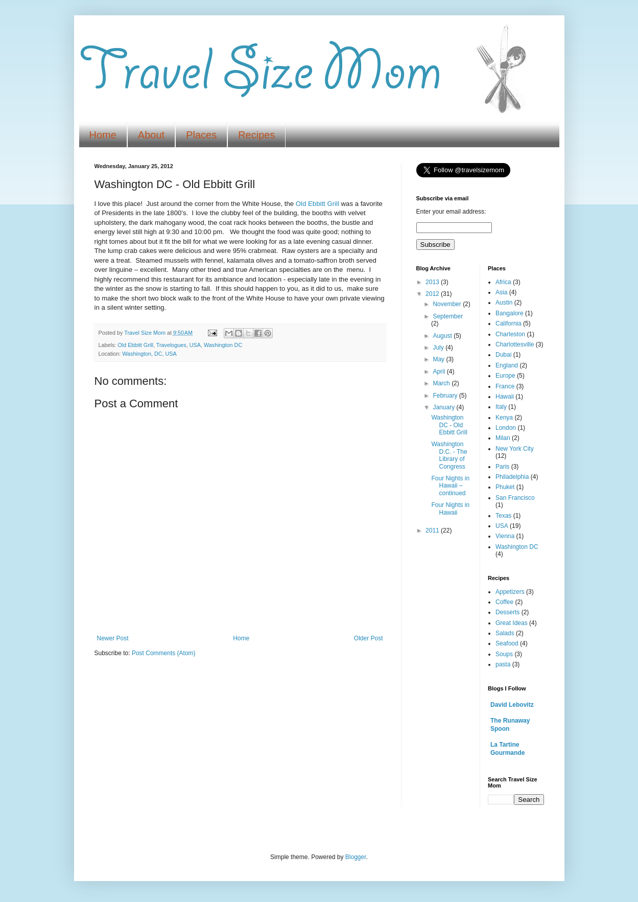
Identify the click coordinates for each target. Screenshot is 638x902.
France (504, 386)
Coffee (504, 602)
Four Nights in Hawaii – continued (450, 486)
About (151, 135)
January (444, 407)
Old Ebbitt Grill (317, 203)
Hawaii (504, 396)
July (439, 347)
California (508, 323)
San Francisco (515, 497)
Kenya (504, 417)
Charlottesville (514, 344)
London (505, 427)
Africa (503, 282)
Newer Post (113, 638)
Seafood (506, 643)
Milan (502, 438)
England (506, 365)
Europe (505, 375)
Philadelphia (512, 476)
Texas (503, 515)
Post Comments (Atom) (164, 653)
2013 (433, 282)
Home (102, 135)
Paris (502, 466)
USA (195, 345)
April (439, 371)
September (448, 316)
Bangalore (509, 313)
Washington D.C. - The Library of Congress (449, 455)
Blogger (355, 857)
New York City (514, 448)
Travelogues (171, 345)
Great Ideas (511, 623)
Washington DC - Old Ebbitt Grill (449, 425)
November (448, 304)
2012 (433, 293)
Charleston (510, 334)
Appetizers (510, 591)
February (446, 395)
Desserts (507, 612)
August (443, 335)
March (442, 383)
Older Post (368, 638)
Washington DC (223, 345)
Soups (504, 654)
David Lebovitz (512, 704)
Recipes (256, 135)
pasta (502, 664)
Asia (501, 292)
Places (201, 135)
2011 (433, 530)
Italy (501, 406)
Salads (504, 633)
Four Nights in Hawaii (450, 508)
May (439, 359)
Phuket (504, 487)
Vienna (504, 536)
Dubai (503, 354)
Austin (503, 302)
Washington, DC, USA (149, 354)
